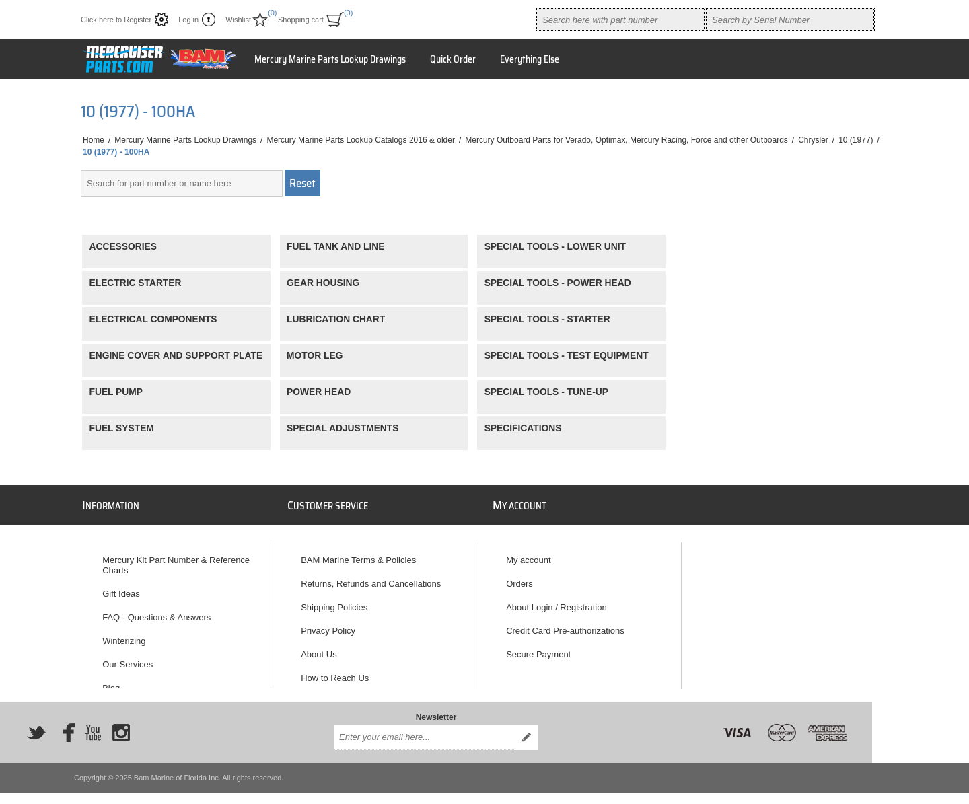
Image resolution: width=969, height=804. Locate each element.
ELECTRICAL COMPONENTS (153, 319)
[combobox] (620, 19)
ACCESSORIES (123, 247)
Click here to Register (116, 19)
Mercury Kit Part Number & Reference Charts (176, 559)
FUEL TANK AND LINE (335, 247)
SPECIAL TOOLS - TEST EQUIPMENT (567, 356)
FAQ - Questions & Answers (156, 611)
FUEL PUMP (116, 392)
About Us (318, 648)
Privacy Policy (328, 625)
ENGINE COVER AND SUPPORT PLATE (176, 356)
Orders (519, 578)
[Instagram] (121, 724)
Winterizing (123, 635)
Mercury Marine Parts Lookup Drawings (330, 59)
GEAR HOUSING (323, 283)
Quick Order (453, 59)
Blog (111, 682)
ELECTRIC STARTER (135, 283)
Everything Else (529, 59)
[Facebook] (64, 724)
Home (93, 140)
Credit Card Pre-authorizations (565, 625)
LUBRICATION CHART (336, 319)
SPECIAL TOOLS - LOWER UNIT (555, 247)
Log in (188, 19)
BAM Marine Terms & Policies (358, 554)
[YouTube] (93, 724)
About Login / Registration (556, 601)
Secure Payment (538, 648)
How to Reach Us (335, 672)
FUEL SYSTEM (121, 428)
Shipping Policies (334, 601)
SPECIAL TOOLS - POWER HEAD (558, 283)
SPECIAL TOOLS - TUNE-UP (546, 392)
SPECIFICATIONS (523, 428)
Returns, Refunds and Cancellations (371, 578)
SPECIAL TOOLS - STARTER (547, 319)
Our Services (127, 658)
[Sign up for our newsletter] (424, 729)
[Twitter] (36, 724)
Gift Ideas (121, 588)
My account (528, 554)
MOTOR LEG (315, 356)
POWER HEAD (319, 392)
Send (526, 729)
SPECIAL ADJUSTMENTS (342, 428)
